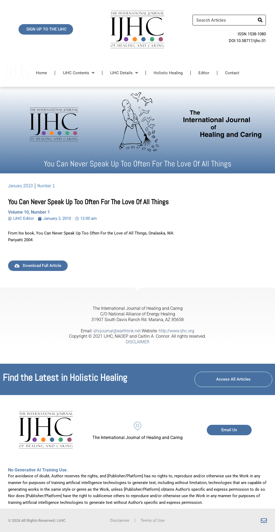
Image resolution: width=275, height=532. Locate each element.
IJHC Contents (78, 72)
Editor (203, 72)
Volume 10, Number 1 (29, 212)
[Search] (260, 20)
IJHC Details (124, 72)
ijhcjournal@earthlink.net (117, 330)
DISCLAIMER (137, 341)
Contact (232, 72)
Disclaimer (119, 520)
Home (41, 72)
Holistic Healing (168, 72)
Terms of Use (152, 520)
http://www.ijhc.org (176, 330)
